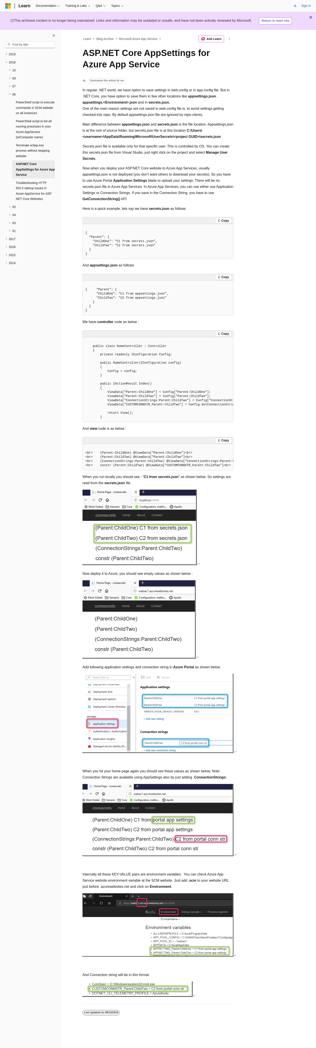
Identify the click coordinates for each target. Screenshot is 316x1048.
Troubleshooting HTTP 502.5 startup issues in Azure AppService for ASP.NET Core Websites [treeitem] (34, 191)
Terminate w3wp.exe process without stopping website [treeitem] (33, 151)
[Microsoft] (8, 6)
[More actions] (229, 38)
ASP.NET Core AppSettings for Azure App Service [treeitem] (35, 169)
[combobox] (30, 44)
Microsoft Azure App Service (138, 39)
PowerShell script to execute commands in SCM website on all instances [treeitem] (35, 108)
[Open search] (295, 6)
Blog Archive (105, 39)
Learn (87, 39)
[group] (158, 379)
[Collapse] (53, 36)
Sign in (306, 5)
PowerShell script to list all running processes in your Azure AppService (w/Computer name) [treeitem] (34, 129)
